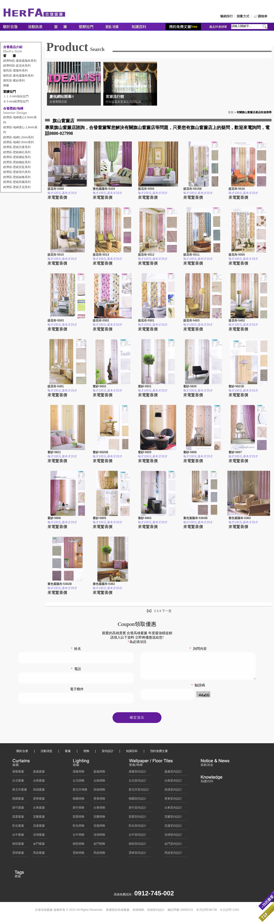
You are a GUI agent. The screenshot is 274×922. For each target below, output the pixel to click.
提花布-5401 (55, 386)
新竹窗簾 (18, 809)
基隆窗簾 (18, 772)
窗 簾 (9, 56)
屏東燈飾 (99, 800)
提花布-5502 (101, 320)
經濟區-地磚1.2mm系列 (18, 137)
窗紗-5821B (236, 386)
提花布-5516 (236, 188)
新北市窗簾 (19, 790)
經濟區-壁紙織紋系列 (17, 162)
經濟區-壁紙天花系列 (17, 187)
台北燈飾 (78, 781)
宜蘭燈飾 (99, 818)
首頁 (230, 112)
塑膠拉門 (9, 91)
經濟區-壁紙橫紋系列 (17, 157)
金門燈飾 (99, 845)
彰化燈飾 (78, 827)
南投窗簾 (18, 845)
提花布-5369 (55, 188)
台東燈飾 (99, 809)
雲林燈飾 (78, 854)
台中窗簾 (18, 836)
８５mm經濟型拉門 (16, 101)
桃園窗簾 (18, 800)
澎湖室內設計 (173, 836)
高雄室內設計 (173, 790)
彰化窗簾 (18, 827)
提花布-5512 (146, 254)
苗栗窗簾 (18, 818)
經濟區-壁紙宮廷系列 (17, 167)
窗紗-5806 (54, 518)
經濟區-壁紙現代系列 (17, 172)
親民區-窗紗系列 (14, 80)
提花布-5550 (146, 188)
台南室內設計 (173, 781)
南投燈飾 (78, 845)
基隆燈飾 (78, 772)
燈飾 (86, 752)
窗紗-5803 (144, 518)
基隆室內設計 (137, 772)
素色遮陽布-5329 (104, 188)
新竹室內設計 (137, 809)
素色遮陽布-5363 (239, 518)
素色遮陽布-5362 (104, 584)
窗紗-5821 (54, 452)
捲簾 (6, 85)
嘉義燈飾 (99, 772)
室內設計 (108, 752)
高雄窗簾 (39, 790)
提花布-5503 (55, 320)
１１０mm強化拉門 (16, 96)
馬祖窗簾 (39, 854)
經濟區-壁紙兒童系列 (17, 147)
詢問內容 (198, 649)
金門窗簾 (39, 845)
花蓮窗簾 (39, 827)
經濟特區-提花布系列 (17, 65)
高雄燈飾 (99, 790)
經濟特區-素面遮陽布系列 (19, 60)
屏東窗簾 (39, 800)
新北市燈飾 (80, 790)
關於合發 (22, 752)
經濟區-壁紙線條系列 (17, 177)
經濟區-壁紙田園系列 (17, 182)
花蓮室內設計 (173, 827)
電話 (76, 669)
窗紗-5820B (100, 452)
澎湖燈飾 (99, 836)
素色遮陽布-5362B (59, 584)
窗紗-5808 (190, 452)
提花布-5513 (101, 254)
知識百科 (132, 752)
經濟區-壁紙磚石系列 (17, 152)
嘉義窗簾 (39, 772)
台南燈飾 (99, 781)
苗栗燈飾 (78, 818)
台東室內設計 (173, 809)
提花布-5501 (146, 320)
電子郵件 (77, 689)
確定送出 (137, 719)
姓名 (76, 649)
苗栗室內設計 (137, 818)
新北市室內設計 (139, 790)
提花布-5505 (236, 254)
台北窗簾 (18, 781)
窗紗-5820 (144, 452)
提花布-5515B (192, 188)
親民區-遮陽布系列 (15, 70)
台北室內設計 (137, 781)
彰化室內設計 (137, 827)
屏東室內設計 (173, 800)
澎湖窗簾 (39, 836)
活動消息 (46, 752)
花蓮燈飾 (99, 827)
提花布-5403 (191, 320)
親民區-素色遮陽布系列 (18, 75)
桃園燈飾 (78, 800)
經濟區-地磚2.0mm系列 (18, 142)
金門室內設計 (173, 845)
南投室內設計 (137, 845)
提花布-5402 (236, 320)
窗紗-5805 (99, 518)
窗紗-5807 (235, 452)
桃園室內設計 (137, 800)
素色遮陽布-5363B (195, 518)
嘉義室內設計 (173, 772)
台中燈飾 (78, 836)
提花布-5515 (55, 254)
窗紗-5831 (144, 386)
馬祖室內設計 (173, 854)
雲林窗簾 (18, 854)
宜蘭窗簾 (39, 818)
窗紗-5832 (99, 386)
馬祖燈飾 (99, 854)
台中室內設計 (137, 836)
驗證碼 (198, 690)
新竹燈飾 (78, 809)
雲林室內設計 (137, 854)
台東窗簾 (39, 809)
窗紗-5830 (190, 386)
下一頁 (166, 611)
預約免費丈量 (159, 752)
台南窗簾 (39, 781)
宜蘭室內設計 (173, 818)
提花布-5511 (191, 254)
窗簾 (68, 752)
